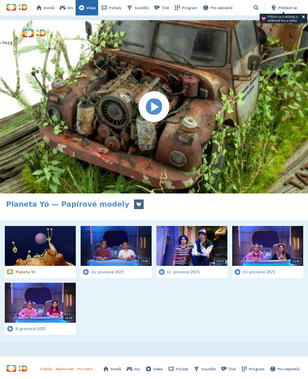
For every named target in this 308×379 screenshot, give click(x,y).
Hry (66, 7)
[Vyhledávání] (256, 7)
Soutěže (137, 7)
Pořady (111, 7)
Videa (87, 7)
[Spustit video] (154, 106)
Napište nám (65, 369)
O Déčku (46, 369)
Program (185, 7)
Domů (44, 7)
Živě (161, 7)
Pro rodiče (85, 369)
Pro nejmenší (217, 7)
